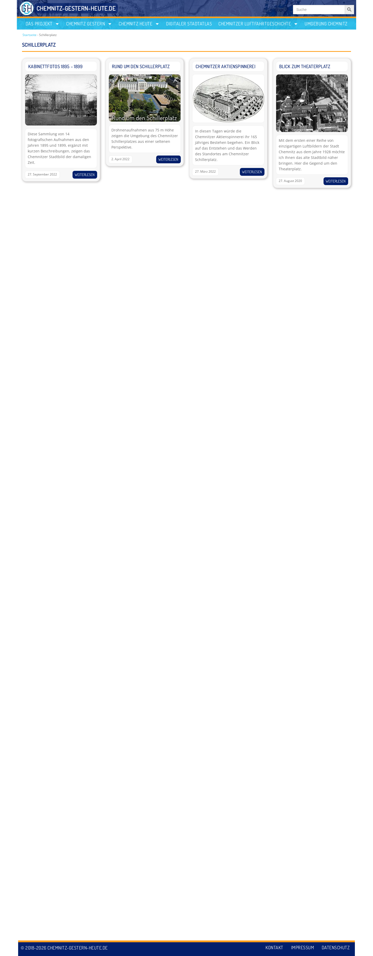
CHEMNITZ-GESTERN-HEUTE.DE (76, 8)
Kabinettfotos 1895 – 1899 (55, 66)
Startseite (30, 35)
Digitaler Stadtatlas (189, 23)
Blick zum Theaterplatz (305, 66)
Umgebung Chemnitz (326, 23)
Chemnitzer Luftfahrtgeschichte (258, 23)
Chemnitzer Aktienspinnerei (225, 66)
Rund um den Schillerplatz (141, 66)
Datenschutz (336, 948)
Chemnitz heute (139, 23)
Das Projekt (43, 23)
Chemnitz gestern (89, 23)
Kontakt (274, 948)
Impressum (302, 948)
